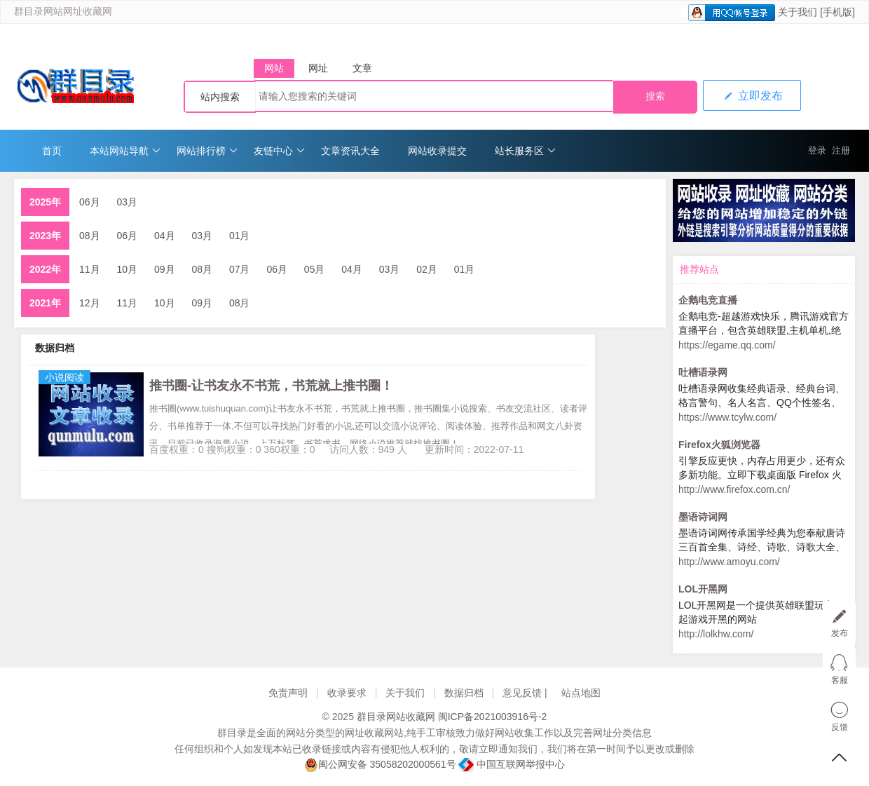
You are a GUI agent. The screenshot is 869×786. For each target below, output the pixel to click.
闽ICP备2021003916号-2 (492, 716)
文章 (362, 68)
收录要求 (347, 692)
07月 (239, 269)
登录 (817, 150)
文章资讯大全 (350, 150)
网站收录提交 (437, 150)
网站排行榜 (207, 151)
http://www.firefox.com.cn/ (734, 489)
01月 (239, 235)
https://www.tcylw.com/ (727, 417)
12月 (89, 303)
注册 (841, 150)
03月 (127, 202)
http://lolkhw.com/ (715, 633)
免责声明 (288, 692)
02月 (426, 269)
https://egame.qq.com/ (727, 345)
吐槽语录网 (702, 372)
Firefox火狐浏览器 (719, 444)
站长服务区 (525, 151)
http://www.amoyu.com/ (729, 561)
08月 (89, 235)
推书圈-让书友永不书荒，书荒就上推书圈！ (271, 386)
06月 (89, 202)
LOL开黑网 (702, 589)
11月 (89, 269)
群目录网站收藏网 (396, 716)
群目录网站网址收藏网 (63, 11)
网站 (274, 68)
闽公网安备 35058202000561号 (380, 764)
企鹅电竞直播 (707, 300)
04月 (164, 235)
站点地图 (581, 692)
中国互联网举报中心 (511, 764)
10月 (127, 269)
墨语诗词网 (702, 516)
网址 (318, 68)
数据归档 (464, 692)
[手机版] (837, 12)
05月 (314, 269)
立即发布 (752, 96)
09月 (164, 269)
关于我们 (797, 12)
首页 (52, 150)
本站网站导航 (125, 151)
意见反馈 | (525, 692)
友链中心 (279, 151)
